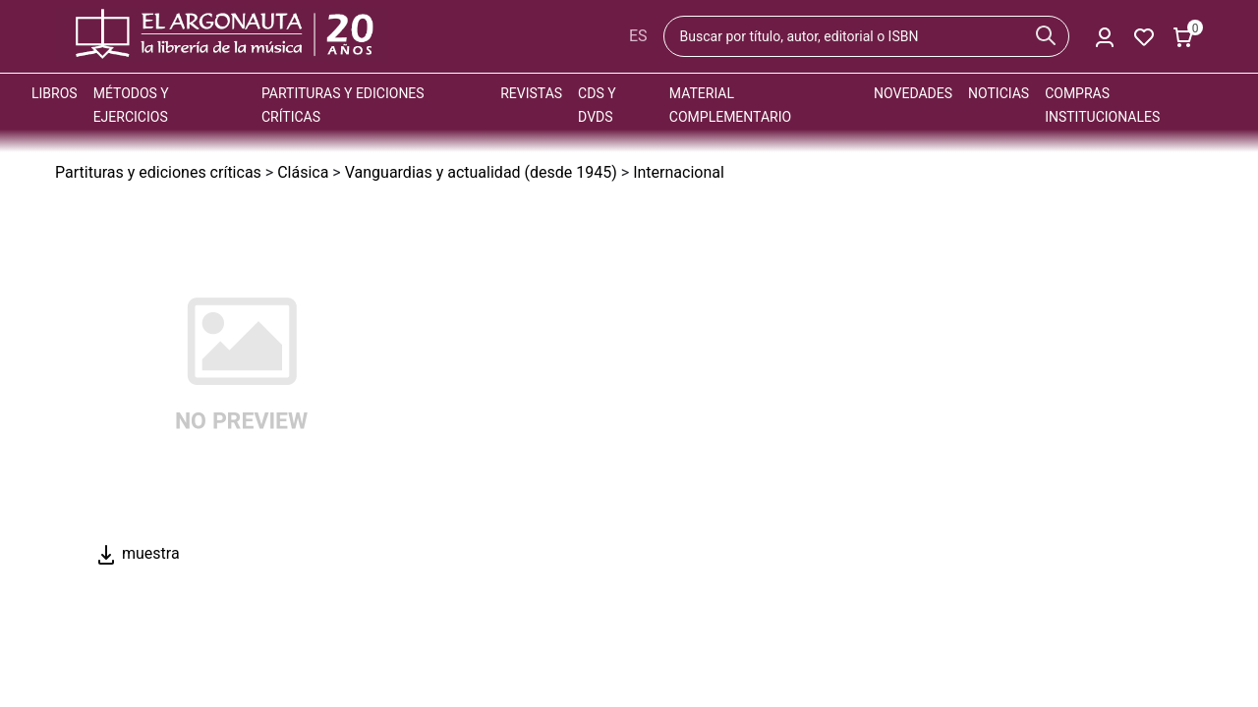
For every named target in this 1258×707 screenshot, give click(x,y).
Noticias (998, 93)
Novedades (913, 93)
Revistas (531, 93)
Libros (54, 93)
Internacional (678, 172)
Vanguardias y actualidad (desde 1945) (481, 172)
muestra (137, 553)
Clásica (302, 172)
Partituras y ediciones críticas (158, 172)
